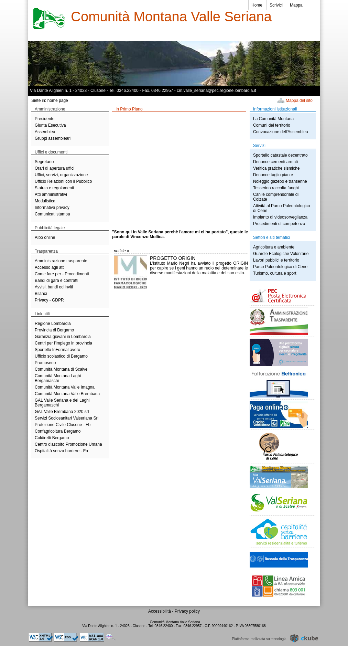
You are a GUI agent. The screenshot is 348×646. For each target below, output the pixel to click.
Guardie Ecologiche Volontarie (280, 253)
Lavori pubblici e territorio (276, 260)
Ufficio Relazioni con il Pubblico (63, 181)
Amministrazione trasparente (61, 260)
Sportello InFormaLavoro (57, 349)
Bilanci (41, 293)
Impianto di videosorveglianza (280, 217)
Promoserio (45, 362)
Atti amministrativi (51, 194)
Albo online (45, 237)
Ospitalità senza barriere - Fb (61, 450)
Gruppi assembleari (52, 138)
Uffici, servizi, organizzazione (61, 174)
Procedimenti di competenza (279, 223)
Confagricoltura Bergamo (57, 431)
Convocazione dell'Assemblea (280, 131)
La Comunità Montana (273, 118)
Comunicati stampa (52, 214)
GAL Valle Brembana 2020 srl (62, 411)
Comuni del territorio (271, 125)
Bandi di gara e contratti (56, 280)
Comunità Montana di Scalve (61, 369)
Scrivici (276, 5)
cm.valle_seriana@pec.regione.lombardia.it (216, 90)
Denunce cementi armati (275, 161)
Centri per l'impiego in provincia (63, 343)
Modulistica (45, 201)
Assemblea (45, 131)
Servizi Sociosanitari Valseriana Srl (66, 418)
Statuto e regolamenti (54, 188)
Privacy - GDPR (49, 300)
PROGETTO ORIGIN (172, 258)
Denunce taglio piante (273, 174)
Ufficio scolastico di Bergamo (61, 356)
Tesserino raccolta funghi (276, 188)
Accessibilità (160, 611)
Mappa (296, 5)
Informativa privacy (52, 207)
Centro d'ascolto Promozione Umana (68, 444)
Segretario (44, 161)
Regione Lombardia (53, 323)
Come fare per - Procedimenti (62, 274)
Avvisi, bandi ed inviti (54, 287)
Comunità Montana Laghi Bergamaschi (58, 378)
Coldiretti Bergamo (52, 437)
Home (256, 5)
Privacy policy (187, 611)
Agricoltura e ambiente (273, 247)
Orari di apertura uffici (54, 168)
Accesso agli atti (50, 267)
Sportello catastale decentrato (280, 155)
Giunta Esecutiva (50, 125)
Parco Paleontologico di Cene (280, 266)
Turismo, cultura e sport (274, 273)
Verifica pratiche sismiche (276, 168)
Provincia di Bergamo (54, 330)
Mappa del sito (299, 100)
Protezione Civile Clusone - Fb (62, 424)
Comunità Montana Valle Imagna (65, 387)
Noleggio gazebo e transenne (280, 181)
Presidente (44, 118)
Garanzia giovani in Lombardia (63, 336)
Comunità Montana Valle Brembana (67, 393)
